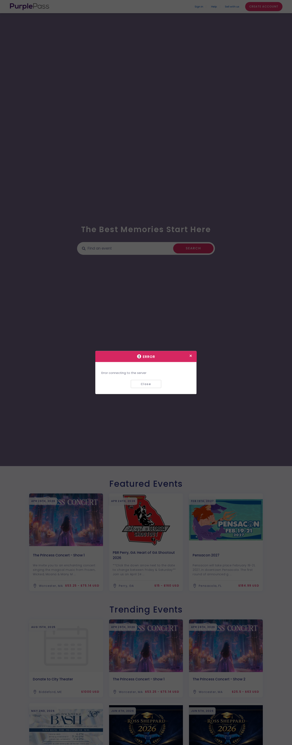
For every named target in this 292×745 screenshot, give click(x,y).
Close (146, 384)
